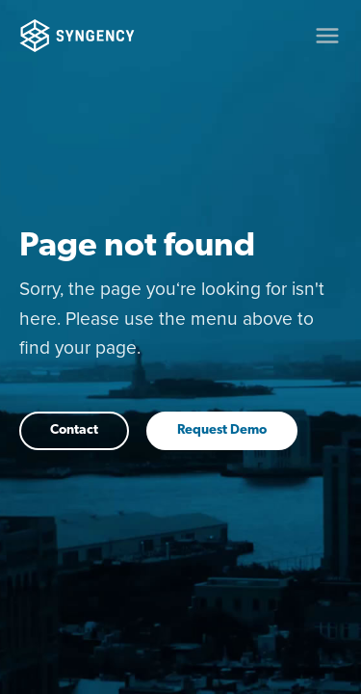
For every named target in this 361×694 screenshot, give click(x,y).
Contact (74, 430)
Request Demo (222, 430)
